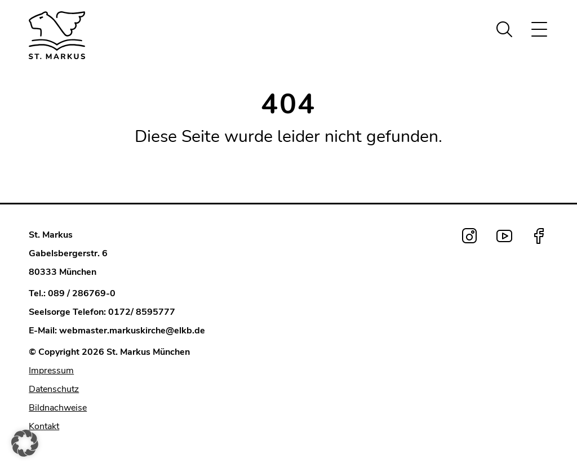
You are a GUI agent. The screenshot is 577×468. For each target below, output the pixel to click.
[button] (25, 443)
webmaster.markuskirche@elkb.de (132, 330)
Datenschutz (54, 389)
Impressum (51, 370)
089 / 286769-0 (82, 293)
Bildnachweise (58, 408)
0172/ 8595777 (141, 312)
